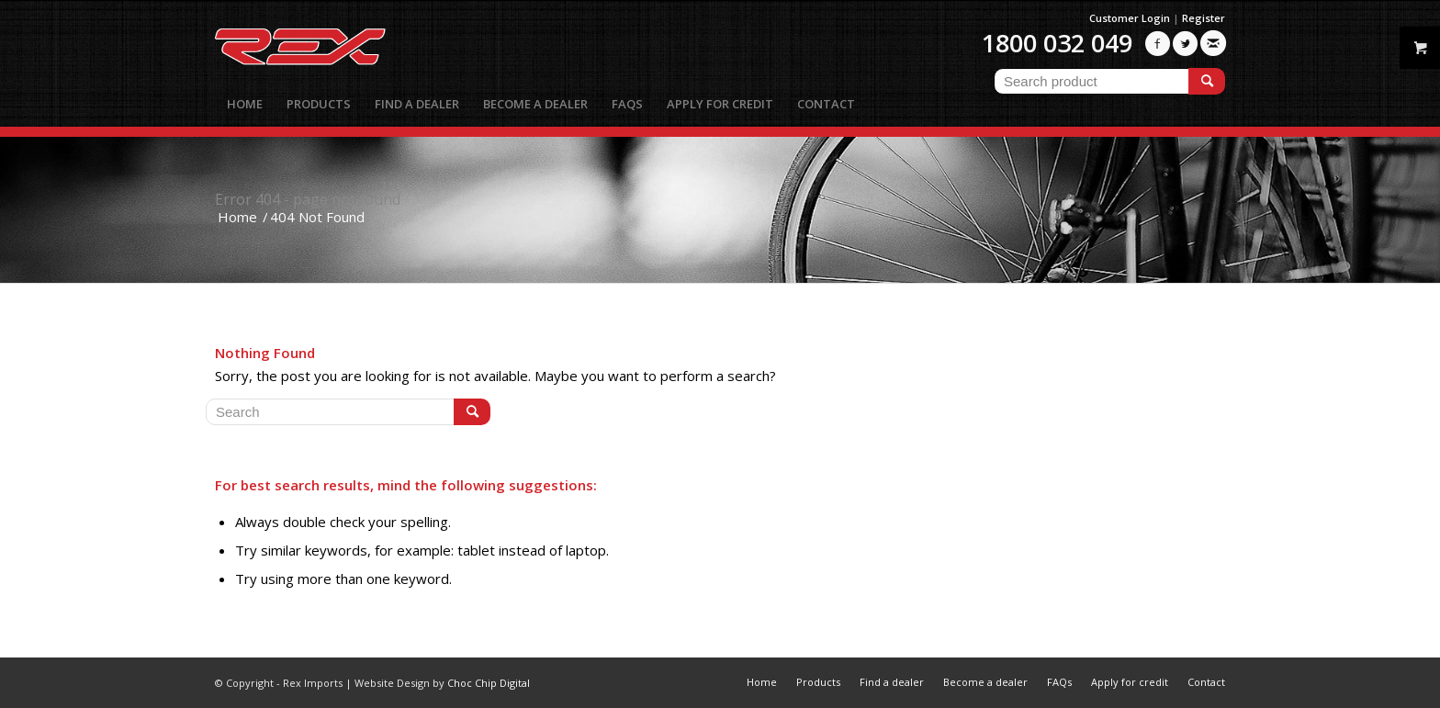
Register (1203, 18)
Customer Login (1129, 18)
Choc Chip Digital (488, 683)
